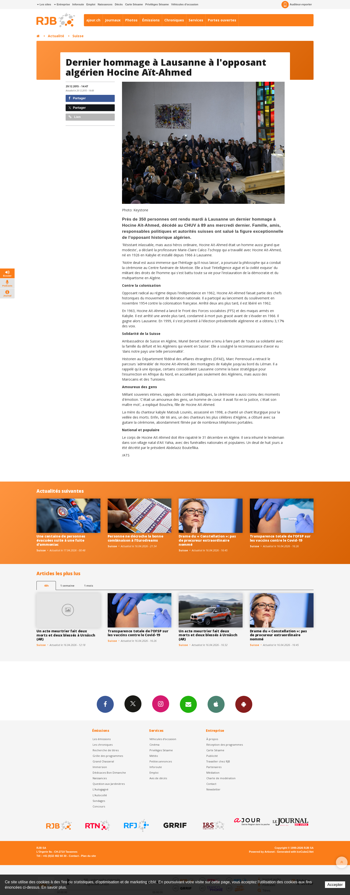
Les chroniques (103, 744)
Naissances (105, 4)
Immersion (100, 767)
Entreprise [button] (62, 4)
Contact (211, 783)
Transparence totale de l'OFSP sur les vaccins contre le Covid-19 (280, 538)
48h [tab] (46, 585)
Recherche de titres (106, 750)
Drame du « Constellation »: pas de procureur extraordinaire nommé (207, 540)
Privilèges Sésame (157, 4)
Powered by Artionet (262, 851)
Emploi (90, 4)
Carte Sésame (134, 4)
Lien (75, 117)
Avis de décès (158, 778)
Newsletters (188, 704)
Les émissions (102, 739)
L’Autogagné (100, 789)
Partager (77, 98)
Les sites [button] (44, 4)
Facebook (105, 704)
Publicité (212, 755)
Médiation (212, 772)
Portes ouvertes (222, 20)
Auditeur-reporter (296, 4)
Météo (153, 755)
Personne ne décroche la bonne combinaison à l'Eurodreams (135, 538)
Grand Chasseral (103, 761)
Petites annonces (160, 761)
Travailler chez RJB (218, 761)
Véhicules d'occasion (184, 4)
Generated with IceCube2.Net (295, 851)
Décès (119, 4)
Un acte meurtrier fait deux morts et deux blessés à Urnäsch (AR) (65, 635)
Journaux (113, 20)
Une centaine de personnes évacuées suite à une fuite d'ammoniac (60, 540)
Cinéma (154, 744)
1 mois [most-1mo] (88, 585)
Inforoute (78, 4)
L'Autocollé (100, 795)
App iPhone (216, 704)
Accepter (335, 885)
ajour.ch (93, 20)
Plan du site (88, 855)
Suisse (78, 36)
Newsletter (213, 789)
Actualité (56, 36)
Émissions (151, 20)
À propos (212, 739)
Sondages (99, 800)
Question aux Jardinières (109, 783)
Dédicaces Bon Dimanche (109, 772)
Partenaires (213, 767)
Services (196, 20)
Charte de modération (221, 778)
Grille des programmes (108, 755)
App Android (243, 704)
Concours (99, 806)
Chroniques (174, 20)
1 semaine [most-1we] (67, 585)
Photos (131, 20)
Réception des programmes (224, 744)
